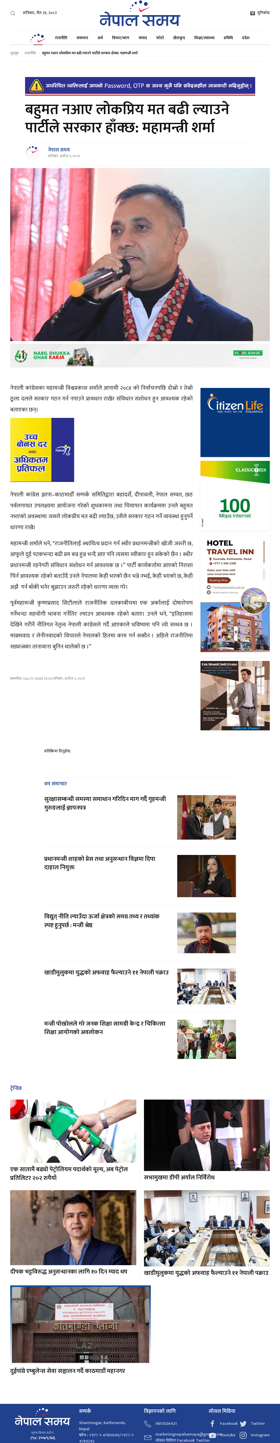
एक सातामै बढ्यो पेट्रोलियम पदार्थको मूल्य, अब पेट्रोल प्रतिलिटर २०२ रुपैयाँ (69, 1166)
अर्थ (100, 38)
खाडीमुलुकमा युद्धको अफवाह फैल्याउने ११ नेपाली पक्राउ (106, 965)
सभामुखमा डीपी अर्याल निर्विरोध (179, 1170)
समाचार (82, 38)
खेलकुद (179, 38)
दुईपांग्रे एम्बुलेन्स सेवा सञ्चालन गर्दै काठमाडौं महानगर (67, 1363)
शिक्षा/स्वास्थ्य (204, 38)
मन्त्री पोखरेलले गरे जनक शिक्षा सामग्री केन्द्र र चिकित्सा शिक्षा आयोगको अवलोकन (104, 1020)
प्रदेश (246, 38)
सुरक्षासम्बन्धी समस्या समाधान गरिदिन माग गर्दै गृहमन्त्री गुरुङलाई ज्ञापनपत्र (105, 795)
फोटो (160, 38)
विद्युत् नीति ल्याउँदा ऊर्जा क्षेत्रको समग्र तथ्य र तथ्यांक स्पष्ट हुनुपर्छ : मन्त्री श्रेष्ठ (102, 913)
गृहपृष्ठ (14, 53)
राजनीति (61, 38)
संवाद (143, 38)
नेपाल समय (59, 150)
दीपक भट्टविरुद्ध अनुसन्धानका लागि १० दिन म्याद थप (68, 1264)
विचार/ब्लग (120, 38)
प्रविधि (228, 38)
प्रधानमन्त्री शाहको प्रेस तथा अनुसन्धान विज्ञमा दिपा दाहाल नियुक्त (99, 855)
